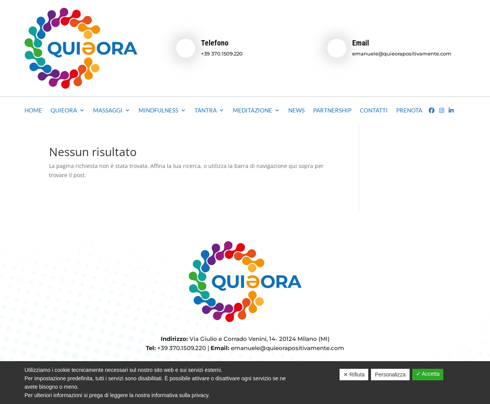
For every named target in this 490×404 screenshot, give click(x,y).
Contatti (374, 111)
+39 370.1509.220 (222, 53)
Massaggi (107, 111)
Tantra (205, 111)
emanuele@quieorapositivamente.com (401, 53)
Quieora (64, 111)
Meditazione (252, 111)
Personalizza (390, 374)
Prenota (409, 111)
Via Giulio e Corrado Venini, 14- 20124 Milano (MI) (259, 338)
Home (33, 111)
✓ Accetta (428, 374)
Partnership (332, 111)
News (296, 111)
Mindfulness (158, 111)
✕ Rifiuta (354, 374)
